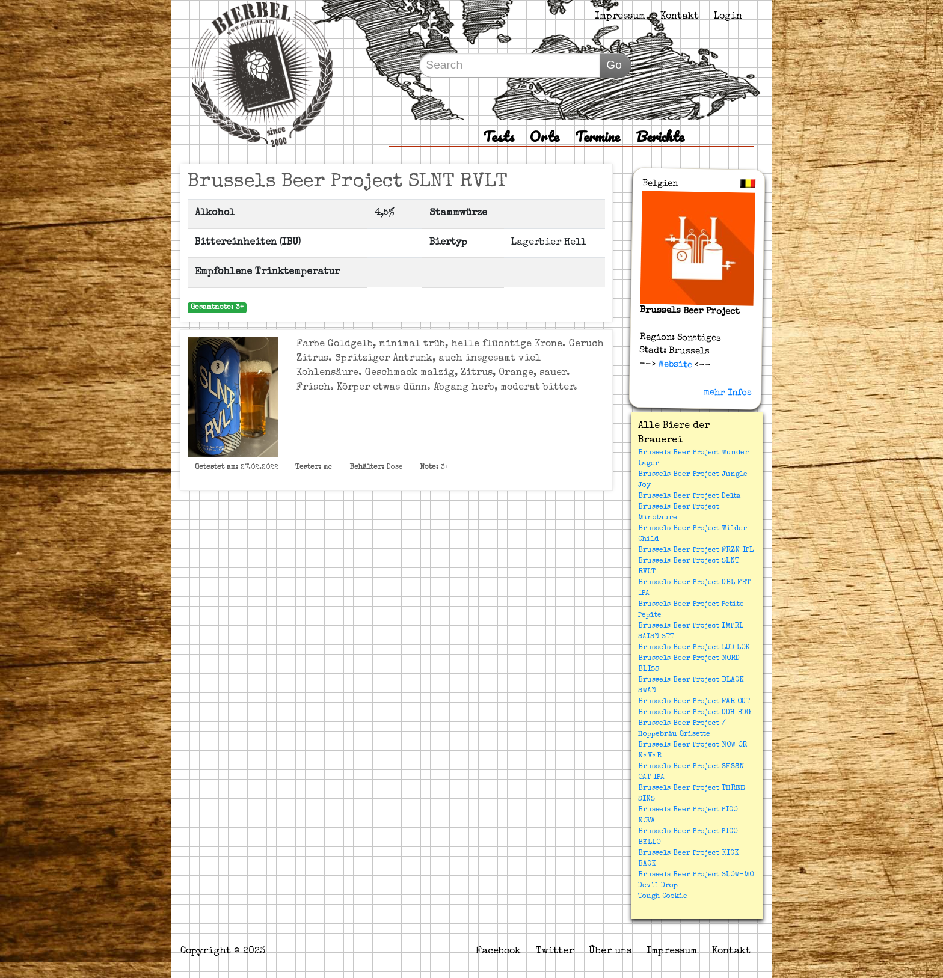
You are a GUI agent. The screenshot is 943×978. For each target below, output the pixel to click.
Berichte (660, 136)
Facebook (498, 951)
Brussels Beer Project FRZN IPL (696, 550)
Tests (498, 136)
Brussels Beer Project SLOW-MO (696, 875)
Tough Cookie (662, 896)
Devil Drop (658, 886)
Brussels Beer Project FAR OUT (694, 702)
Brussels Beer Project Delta (689, 496)
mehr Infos (728, 392)
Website (674, 364)
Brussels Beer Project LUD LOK (694, 648)
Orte (544, 136)
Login (728, 17)
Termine (597, 136)
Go (614, 64)
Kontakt (679, 17)
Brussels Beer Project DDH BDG (694, 713)
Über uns (610, 951)
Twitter (555, 951)
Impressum (620, 17)
